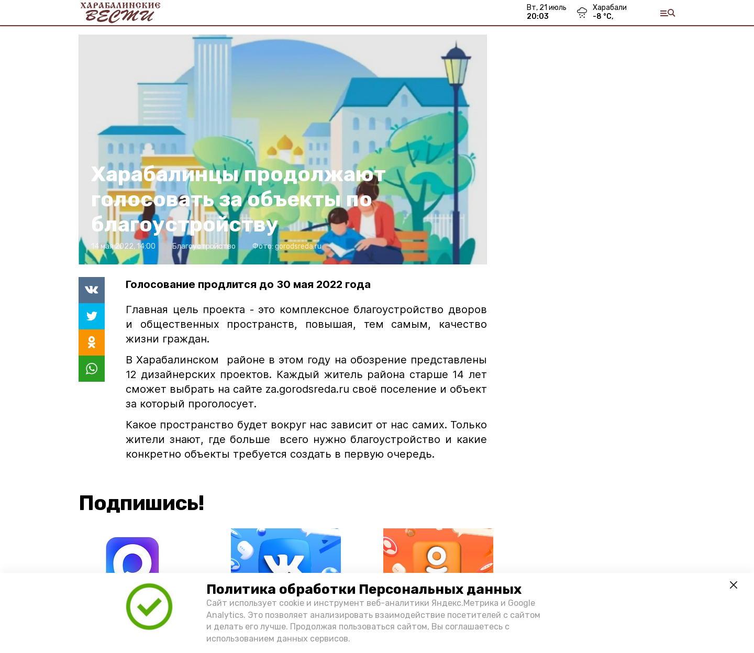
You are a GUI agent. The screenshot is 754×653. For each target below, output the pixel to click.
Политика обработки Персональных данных (364, 589)
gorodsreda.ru (298, 246)
